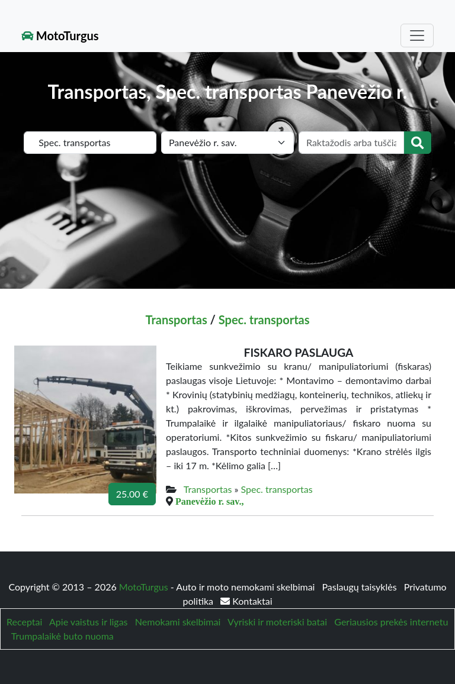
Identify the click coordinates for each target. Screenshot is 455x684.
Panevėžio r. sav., (209, 501)
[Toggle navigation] (417, 35)
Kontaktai (246, 600)
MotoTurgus (60, 35)
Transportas (176, 319)
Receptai (24, 621)
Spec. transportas (264, 319)
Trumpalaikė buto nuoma (62, 635)
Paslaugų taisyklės (360, 586)
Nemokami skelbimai (177, 621)
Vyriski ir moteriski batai (277, 621)
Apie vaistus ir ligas (88, 621)
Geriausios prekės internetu (391, 621)
